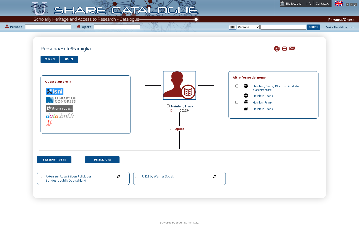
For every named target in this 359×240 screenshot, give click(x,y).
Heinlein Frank (262, 102)
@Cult (180, 222)
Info (308, 3)
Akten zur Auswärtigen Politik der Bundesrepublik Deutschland (68, 178)
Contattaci (322, 3)
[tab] (85, 81)
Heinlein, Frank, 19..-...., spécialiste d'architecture (276, 88)
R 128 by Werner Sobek (158, 176)
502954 (185, 110)
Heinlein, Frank (263, 96)
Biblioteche (294, 3)
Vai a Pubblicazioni (340, 27)
